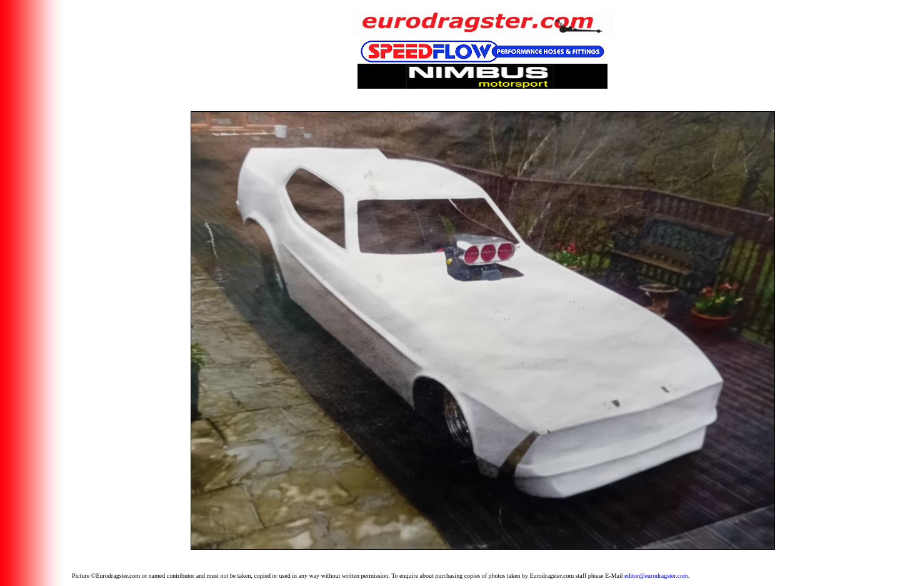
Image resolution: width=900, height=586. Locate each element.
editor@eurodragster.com (656, 575)
